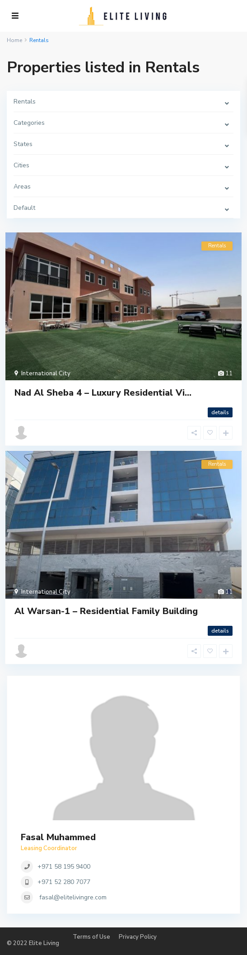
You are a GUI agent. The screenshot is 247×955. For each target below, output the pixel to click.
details (220, 412)
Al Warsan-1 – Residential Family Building (106, 611)
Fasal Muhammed (58, 837)
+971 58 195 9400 (63, 866)
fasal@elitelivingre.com (73, 897)
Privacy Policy (138, 937)
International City (45, 373)
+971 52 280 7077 (63, 882)
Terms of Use (91, 937)
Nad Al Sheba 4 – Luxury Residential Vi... (102, 393)
